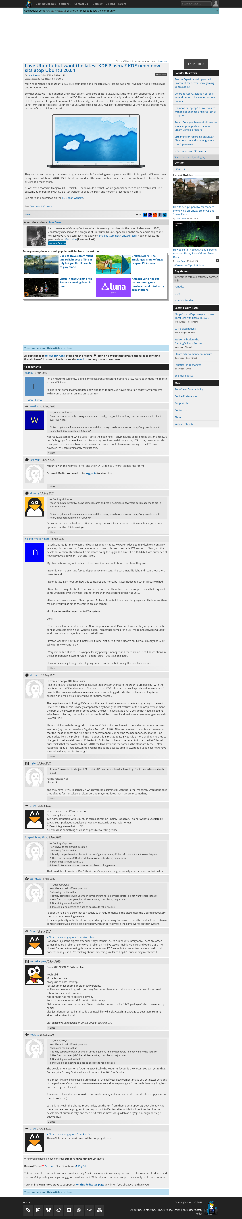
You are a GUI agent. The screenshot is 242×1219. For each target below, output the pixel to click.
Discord (110, 4)
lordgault (35, 460)
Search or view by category (190, 157)
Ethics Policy (180, 1210)
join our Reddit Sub (56, 10)
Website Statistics (185, 424)
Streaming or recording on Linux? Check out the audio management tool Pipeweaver (194, 140)
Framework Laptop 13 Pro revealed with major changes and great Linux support (195, 111)
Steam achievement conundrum (193, 354)
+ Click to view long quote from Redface (69, 1134)
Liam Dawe (33, 75)
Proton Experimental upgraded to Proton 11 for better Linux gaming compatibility (194, 83)
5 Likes (28, 214)
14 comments (161, 75)
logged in (91, 473)
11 (217, 218)
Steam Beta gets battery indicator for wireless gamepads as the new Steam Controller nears (196, 126)
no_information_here (37, 538)
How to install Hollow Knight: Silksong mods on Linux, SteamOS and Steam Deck (196, 251)
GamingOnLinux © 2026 (188, 1202)
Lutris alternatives (185, 328)
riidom (29, 373)
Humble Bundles (184, 300)
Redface (34, 1034)
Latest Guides (183, 175)
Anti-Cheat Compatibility (189, 389)
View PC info (35, 400)
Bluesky (97, 4)
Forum (122, 4)
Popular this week (186, 73)
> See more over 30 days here (192, 151)
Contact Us (82, 4)
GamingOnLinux (46, 4)
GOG (177, 293)
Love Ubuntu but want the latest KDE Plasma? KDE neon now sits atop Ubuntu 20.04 (92, 67)
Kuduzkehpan (38, 961)
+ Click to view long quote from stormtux (70, 937)
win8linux (35, 406)
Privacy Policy (164, 1210)
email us (82, 359)
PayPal (80, 1166)
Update (49, 206)
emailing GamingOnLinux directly (117, 235)
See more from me (57, 243)
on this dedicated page (90, 1184)
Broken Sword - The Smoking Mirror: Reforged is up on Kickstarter (147, 259)
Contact (179, 162)
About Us (180, 417)
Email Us (180, 169)
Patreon (48, 1166)
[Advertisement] (121, 36)
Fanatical (180, 286)
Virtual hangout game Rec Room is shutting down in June (76, 282)
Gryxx (33, 805)
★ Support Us (196, 64)
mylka (33, 763)
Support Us (181, 403)
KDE (43, 206)
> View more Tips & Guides (188, 265)
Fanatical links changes (188, 365)
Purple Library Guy (36, 837)
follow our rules (55, 355)
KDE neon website (72, 198)
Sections (65, 4)
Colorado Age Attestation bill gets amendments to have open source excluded (195, 97)
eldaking (35, 493)
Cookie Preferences (186, 396)
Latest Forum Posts (186, 308)
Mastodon (71, 239)
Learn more (163, 61)
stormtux (35, 675)
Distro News (35, 206)
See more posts (184, 375)
